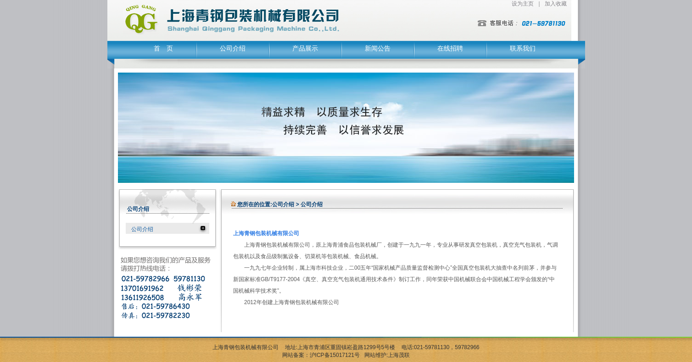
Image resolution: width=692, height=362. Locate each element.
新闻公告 (378, 48)
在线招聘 (450, 48)
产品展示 (305, 48)
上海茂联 (399, 355)
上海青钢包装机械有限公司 (245, 347)
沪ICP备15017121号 (335, 355)
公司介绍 (233, 48)
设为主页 (523, 3)
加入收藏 (556, 3)
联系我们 (523, 48)
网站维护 (375, 355)
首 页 (163, 48)
